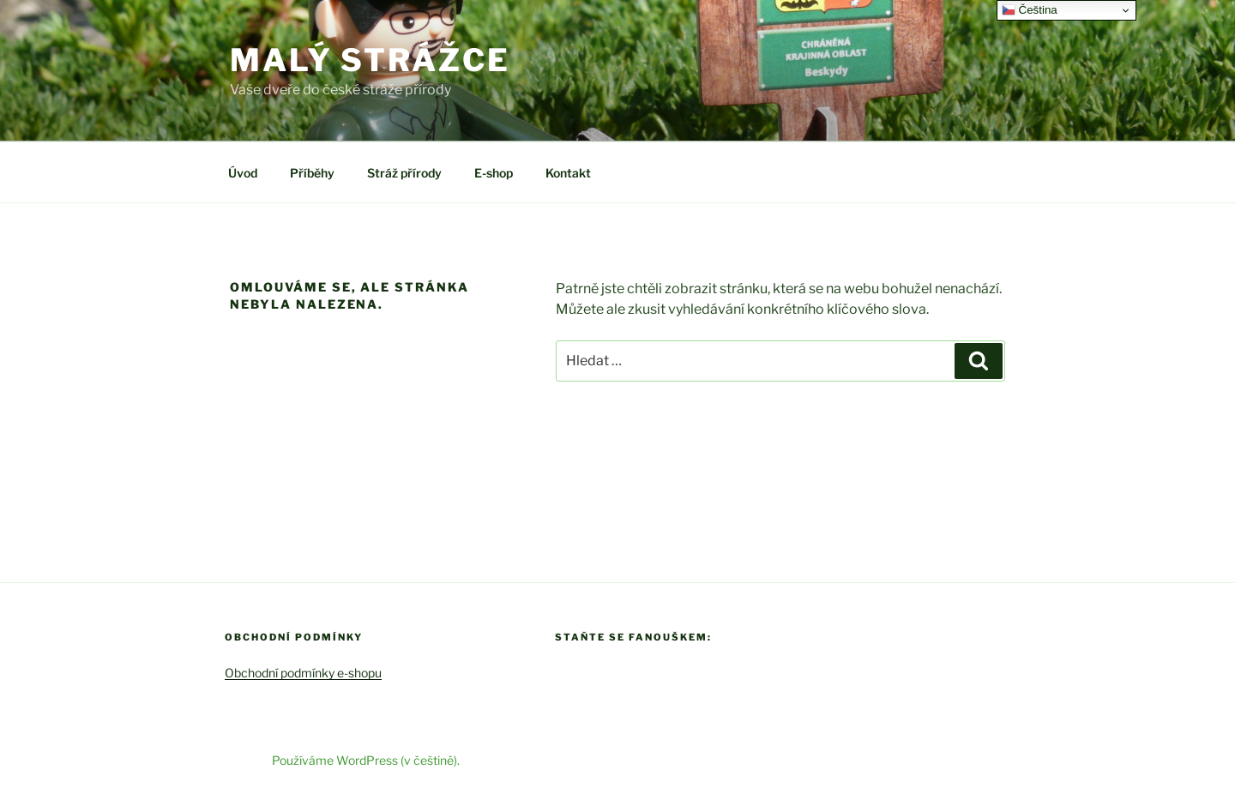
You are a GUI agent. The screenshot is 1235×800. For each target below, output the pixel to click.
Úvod (242, 172)
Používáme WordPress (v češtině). (366, 760)
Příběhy (312, 172)
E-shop (493, 172)
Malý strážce (370, 60)
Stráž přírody (404, 172)
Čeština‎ (1029, 10)
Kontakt (568, 172)
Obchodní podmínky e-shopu (303, 672)
